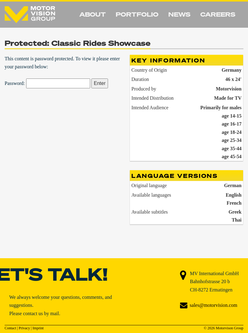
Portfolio (137, 14)
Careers (217, 14)
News (179, 14)
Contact (10, 328)
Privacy (24, 328)
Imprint (38, 328)
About (92, 14)
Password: (47, 83)
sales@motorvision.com (214, 305)
